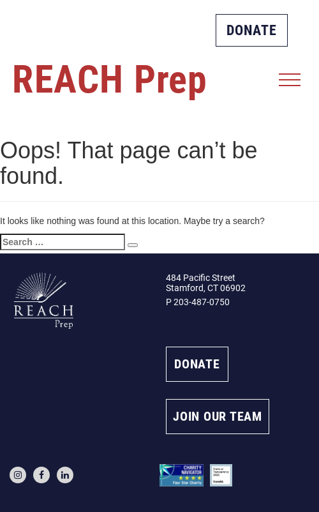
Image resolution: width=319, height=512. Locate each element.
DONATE (251, 30)
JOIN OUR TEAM (217, 416)
